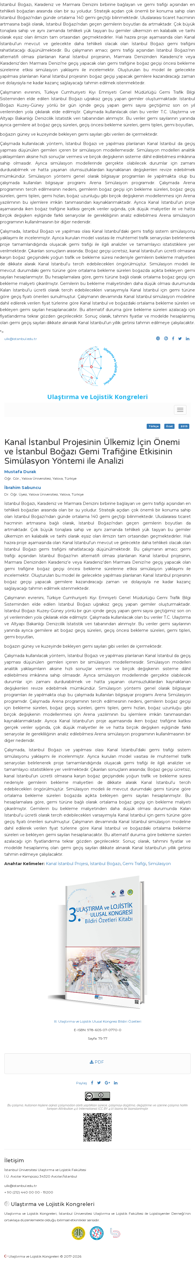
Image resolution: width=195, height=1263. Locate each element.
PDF (97, 1062)
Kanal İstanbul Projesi (67, 863)
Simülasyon (159, 863)
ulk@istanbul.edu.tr (20, 339)
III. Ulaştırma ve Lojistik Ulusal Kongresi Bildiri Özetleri (97, 1021)
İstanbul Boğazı (105, 863)
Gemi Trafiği (134, 863)
